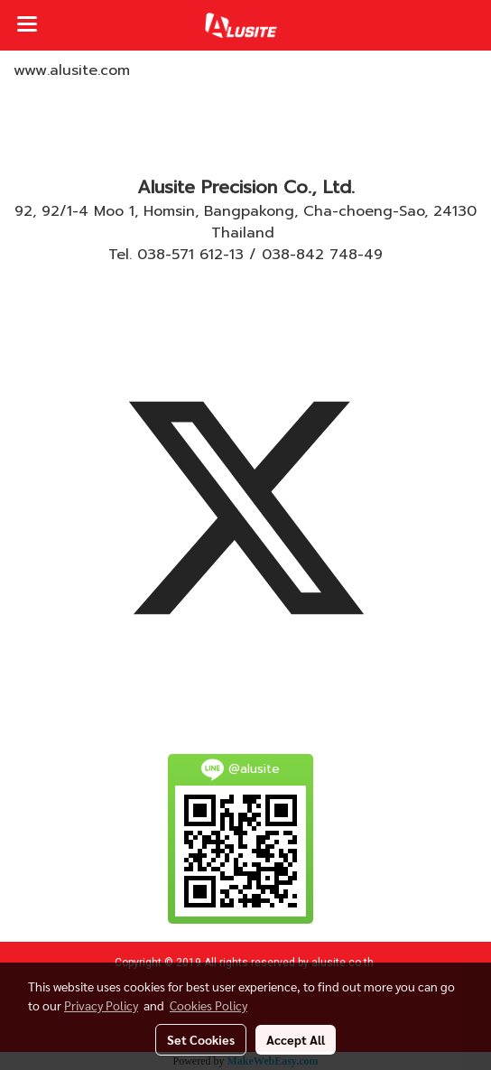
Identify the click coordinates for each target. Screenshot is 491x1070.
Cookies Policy (208, 1005)
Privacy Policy (101, 1005)
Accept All (295, 1039)
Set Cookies (201, 1039)
